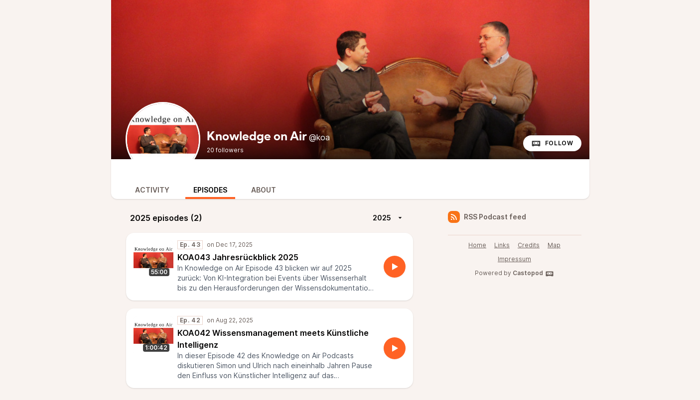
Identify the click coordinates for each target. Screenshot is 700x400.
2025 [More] (389, 218)
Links (502, 245)
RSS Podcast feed (487, 217)
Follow (552, 143)
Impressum (514, 259)
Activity (152, 190)
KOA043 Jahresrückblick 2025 (237, 257)
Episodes (210, 190)
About (263, 190)
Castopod (533, 273)
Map (554, 245)
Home (477, 245)
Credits (529, 245)
